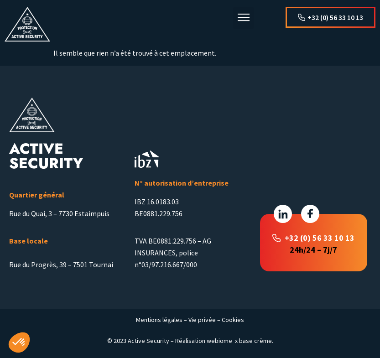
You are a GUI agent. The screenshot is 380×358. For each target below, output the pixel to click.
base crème (255, 341)
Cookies (233, 320)
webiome (219, 341)
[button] (243, 18)
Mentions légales (159, 320)
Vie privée (202, 320)
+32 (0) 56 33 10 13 (319, 238)
